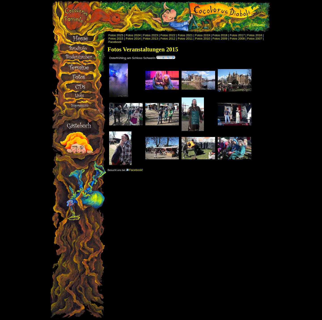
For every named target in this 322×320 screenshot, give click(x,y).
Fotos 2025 (115, 35)
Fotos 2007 (254, 38)
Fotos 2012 (167, 38)
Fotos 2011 (185, 38)
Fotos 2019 (202, 35)
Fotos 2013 (150, 38)
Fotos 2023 (150, 35)
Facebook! (134, 170)
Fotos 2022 (167, 35)
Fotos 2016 (254, 35)
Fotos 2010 (202, 38)
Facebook (115, 42)
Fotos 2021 (185, 35)
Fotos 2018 (219, 35)
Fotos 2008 (237, 38)
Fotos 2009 (219, 38)
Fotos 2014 (133, 38)
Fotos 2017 (237, 35)
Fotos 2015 (115, 38)
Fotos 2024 (133, 35)
